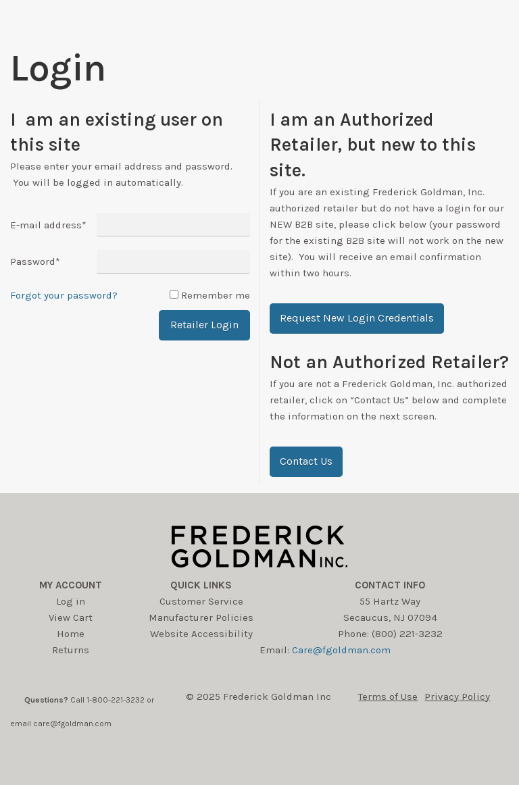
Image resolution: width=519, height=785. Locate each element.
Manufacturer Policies (201, 617)
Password (35, 261)
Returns (70, 650)
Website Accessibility (201, 634)
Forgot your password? (64, 295)
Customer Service (201, 601)
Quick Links (201, 585)
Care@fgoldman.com (341, 650)
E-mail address (48, 225)
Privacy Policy (457, 696)
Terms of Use (388, 696)
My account (70, 585)
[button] (357, 318)
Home (70, 634)
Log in (70, 601)
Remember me (215, 295)
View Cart (71, 617)
